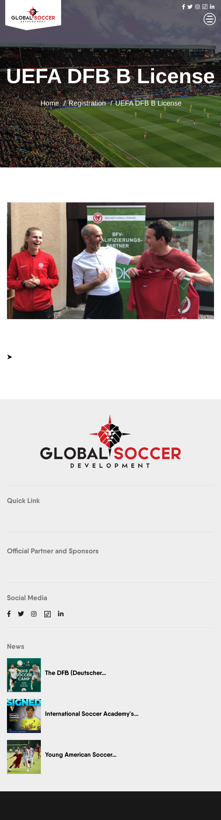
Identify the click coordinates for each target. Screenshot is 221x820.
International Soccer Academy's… (92, 714)
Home (49, 103)
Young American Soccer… (81, 754)
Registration (87, 103)
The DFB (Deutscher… (75, 673)
